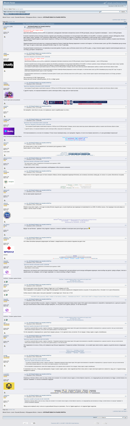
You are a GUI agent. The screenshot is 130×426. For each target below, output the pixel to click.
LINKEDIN (82, 352)
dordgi (5, 355)
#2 (125, 53)
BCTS (5, 171)
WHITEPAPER (60, 155)
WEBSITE (69, 281)
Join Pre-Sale (94, 258)
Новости (40, 17)
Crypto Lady (7, 119)
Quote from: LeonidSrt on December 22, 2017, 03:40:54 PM (36, 399)
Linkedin (108, 296)
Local (12, 17)
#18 (125, 356)
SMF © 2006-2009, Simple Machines (71, 423)
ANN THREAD (90, 155)
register (21, 9)
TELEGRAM (83, 155)
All (13, 21)
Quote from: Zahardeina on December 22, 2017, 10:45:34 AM (37, 56)
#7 (125, 158)
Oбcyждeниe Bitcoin (31, 17)
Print (125, 21)
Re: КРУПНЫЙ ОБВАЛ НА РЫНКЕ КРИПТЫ (39, 53)
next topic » (124, 19)
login (17, 9)
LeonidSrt (6, 374)
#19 (125, 374)
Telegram (96, 296)
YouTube (112, 296)
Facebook (100, 296)
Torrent (23, 11)
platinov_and (7, 237)
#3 (125, 83)
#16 (125, 323)
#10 (125, 203)
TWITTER (73, 155)
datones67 (6, 190)
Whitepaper (116, 296)
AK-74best (6, 224)
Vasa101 (6, 261)
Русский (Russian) (20, 17)
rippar (5, 53)
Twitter (104, 296)
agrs (5, 322)
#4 (125, 106)
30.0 (20, 11)
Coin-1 (5, 82)
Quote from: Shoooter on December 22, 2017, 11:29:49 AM (36, 161)
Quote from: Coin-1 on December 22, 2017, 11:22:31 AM (36, 122)
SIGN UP (83, 296)
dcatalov (6, 106)
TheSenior (6, 395)
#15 (125, 299)
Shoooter (6, 142)
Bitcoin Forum (6, 17)
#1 (125, 27)
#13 (125, 261)
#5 (125, 120)
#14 (125, 285)
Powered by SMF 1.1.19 (56, 423)
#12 (125, 238)
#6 (125, 143)
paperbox (6, 335)
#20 (125, 396)
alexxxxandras (8, 158)
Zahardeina (7, 26)
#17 (125, 336)
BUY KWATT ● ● (90, 296)
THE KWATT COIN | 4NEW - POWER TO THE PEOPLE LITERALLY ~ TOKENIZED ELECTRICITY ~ (56, 296)
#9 (125, 190)
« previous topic (116, 19)
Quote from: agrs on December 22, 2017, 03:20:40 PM (35, 358)
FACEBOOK (67, 155)
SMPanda (6, 284)
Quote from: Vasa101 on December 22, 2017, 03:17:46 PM (36, 326)
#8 (125, 171)
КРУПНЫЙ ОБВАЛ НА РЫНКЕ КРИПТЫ (54, 17)
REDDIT (78, 155)
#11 (125, 225)
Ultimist (6, 203)
